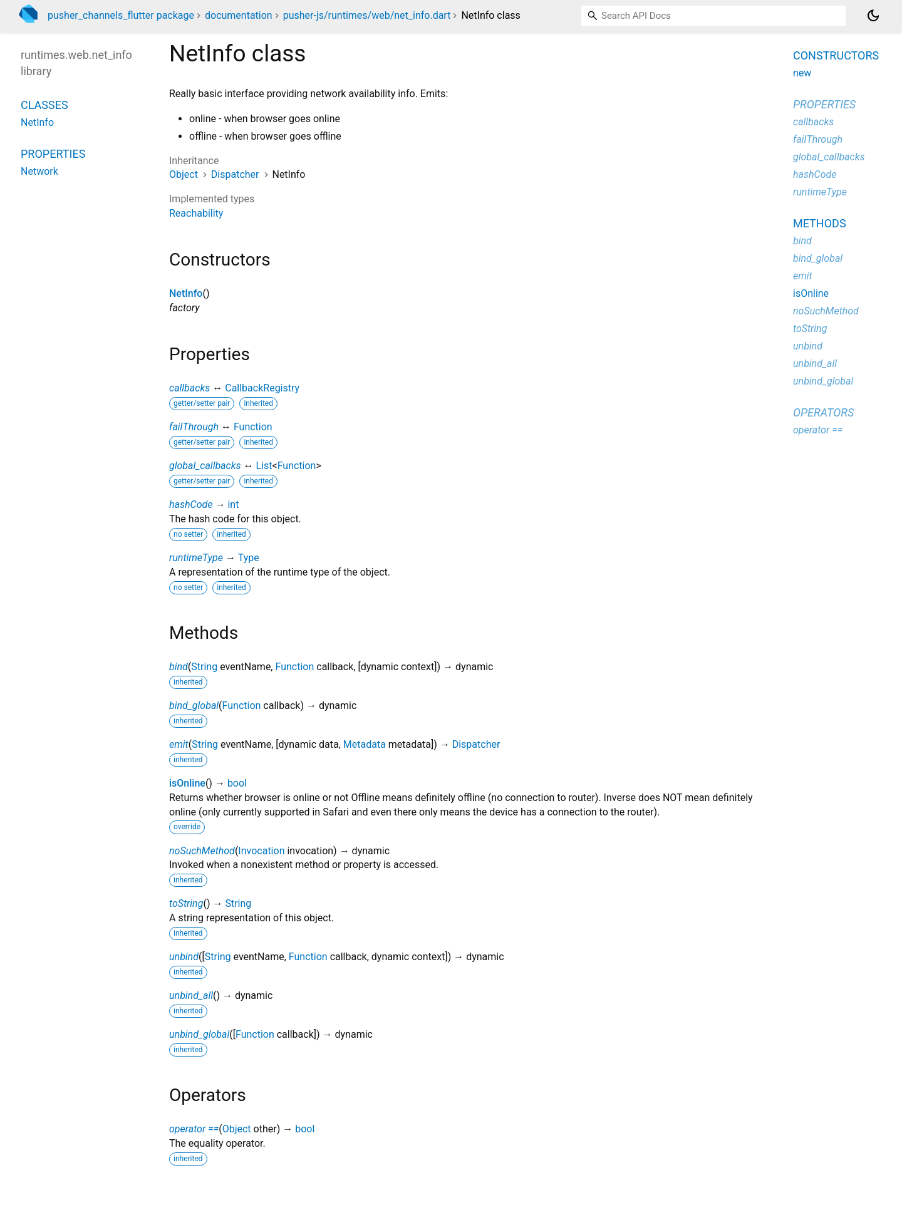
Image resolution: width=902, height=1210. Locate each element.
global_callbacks (205, 466)
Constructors (836, 55)
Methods (819, 223)
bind (178, 667)
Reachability (196, 213)
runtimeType (196, 558)
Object (183, 174)
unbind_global (199, 1034)
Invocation (261, 851)
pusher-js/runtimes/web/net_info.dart (367, 15)
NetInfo (185, 293)
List (264, 466)
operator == (194, 1129)
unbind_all (191, 995)
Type (248, 558)
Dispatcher (235, 174)
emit (179, 744)
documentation (238, 15)
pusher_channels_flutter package (121, 15)
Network (39, 171)
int (233, 504)
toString (186, 903)
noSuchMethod (202, 851)
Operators (823, 412)
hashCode (190, 504)
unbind (184, 957)
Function (253, 427)
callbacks (189, 388)
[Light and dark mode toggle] (873, 16)
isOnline (187, 783)
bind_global (194, 705)
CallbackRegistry (262, 388)
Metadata (364, 744)
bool (237, 783)
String (204, 667)
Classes (44, 104)
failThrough (194, 427)
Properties (53, 153)
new (802, 73)
